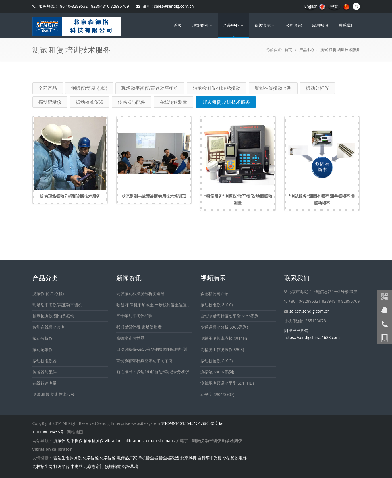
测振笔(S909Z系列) (217, 372)
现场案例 (202, 25)
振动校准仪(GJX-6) (216, 304)
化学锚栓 (91, 457)
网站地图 (75, 432)
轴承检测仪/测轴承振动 (216, 88)
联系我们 (347, 25)
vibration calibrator (123, 440)
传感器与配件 (131, 102)
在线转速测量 (173, 102)
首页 (178, 25)
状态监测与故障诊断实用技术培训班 (154, 196)
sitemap (149, 440)
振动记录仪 (49, 102)
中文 (334, 6)
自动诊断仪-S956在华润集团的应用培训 (151, 349)
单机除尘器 (148, 457)
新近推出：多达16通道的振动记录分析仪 (152, 371)
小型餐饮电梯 (235, 457)
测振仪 (59, 440)
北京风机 (188, 457)
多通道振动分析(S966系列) (224, 327)
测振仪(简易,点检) (89, 88)
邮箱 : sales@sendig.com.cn (165, 6)
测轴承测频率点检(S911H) (223, 338)
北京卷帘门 (94, 466)
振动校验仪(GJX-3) (216, 360)
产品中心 (233, 25)
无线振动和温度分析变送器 (140, 293)
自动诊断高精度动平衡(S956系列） (231, 316)
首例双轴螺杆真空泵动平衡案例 (144, 360)
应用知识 (320, 25)
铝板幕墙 (130, 466)
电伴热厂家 (127, 457)
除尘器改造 (169, 457)
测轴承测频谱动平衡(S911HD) (227, 383)
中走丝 (77, 466)
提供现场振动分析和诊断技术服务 (70, 196)
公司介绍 (294, 25)
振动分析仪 (317, 88)
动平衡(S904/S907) (217, 394)
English (311, 6)
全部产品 (47, 88)
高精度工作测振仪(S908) (222, 349)
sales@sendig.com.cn (309, 311)
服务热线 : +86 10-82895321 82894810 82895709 (80, 6)
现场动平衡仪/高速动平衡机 (149, 88)
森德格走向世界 (130, 338)
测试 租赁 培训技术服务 (340, 49)
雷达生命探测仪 (67, 457)
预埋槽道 (113, 466)
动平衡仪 (75, 440)
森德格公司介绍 (214, 293)
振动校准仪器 (89, 102)
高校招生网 (42, 466)
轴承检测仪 (94, 440)
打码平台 (61, 466)
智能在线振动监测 (273, 88)
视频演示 (264, 25)
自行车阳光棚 (210, 457)
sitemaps (166, 440)
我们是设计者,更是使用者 (139, 326)
